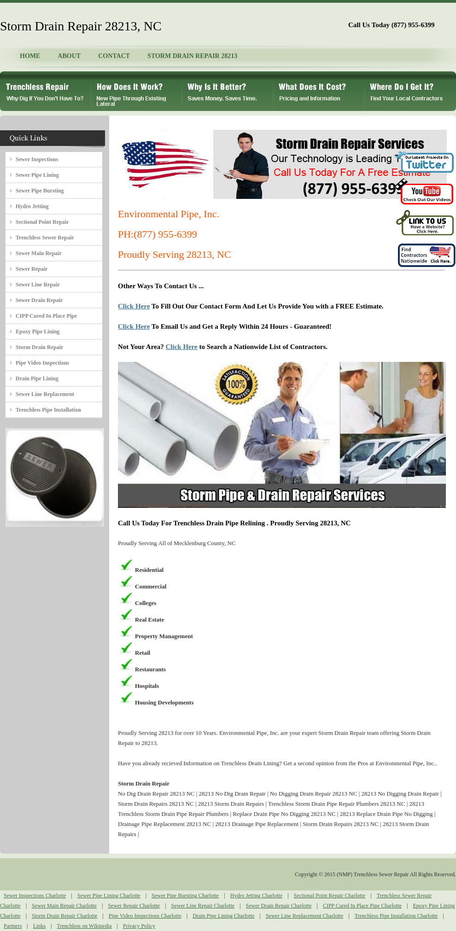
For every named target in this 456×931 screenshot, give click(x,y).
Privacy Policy (139, 926)
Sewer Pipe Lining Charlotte (108, 895)
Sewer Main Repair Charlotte (64, 905)
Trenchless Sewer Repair (45, 237)
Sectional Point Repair (42, 222)
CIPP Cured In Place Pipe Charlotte (362, 905)
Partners (13, 926)
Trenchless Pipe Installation (48, 410)
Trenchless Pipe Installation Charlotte (396, 916)
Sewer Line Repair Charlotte (202, 905)
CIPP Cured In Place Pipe (46, 316)
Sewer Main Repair (39, 253)
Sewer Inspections (37, 159)
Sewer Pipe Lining (37, 175)
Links (39, 926)
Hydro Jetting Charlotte (256, 895)
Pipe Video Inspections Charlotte (145, 916)
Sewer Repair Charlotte (134, 905)
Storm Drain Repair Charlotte (64, 916)
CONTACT (114, 55)
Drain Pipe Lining (37, 378)
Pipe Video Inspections (42, 363)
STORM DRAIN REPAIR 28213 (192, 55)
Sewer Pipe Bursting (40, 190)
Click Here (134, 306)
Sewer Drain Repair (39, 300)
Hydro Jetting (32, 206)
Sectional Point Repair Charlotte (330, 895)
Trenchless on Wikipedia (84, 926)
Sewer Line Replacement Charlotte (304, 916)
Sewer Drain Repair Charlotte (279, 905)
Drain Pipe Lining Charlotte (223, 916)
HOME (30, 55)
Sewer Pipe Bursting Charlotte (185, 895)
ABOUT (69, 55)
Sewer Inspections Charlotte (35, 895)
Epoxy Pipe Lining (37, 331)
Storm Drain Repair (39, 347)
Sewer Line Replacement (45, 394)
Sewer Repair (31, 269)
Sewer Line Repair (38, 284)
